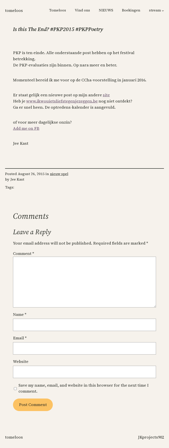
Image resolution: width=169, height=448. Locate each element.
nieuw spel (59, 173)
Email (20, 338)
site (106, 95)
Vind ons (82, 10)
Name (19, 314)
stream (155, 10)
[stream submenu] (163, 10)
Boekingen (131, 10)
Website (20, 361)
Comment (23, 253)
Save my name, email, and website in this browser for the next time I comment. (83, 388)
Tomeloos (14, 10)
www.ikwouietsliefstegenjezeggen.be (62, 101)
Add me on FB (26, 128)
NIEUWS (106, 10)
